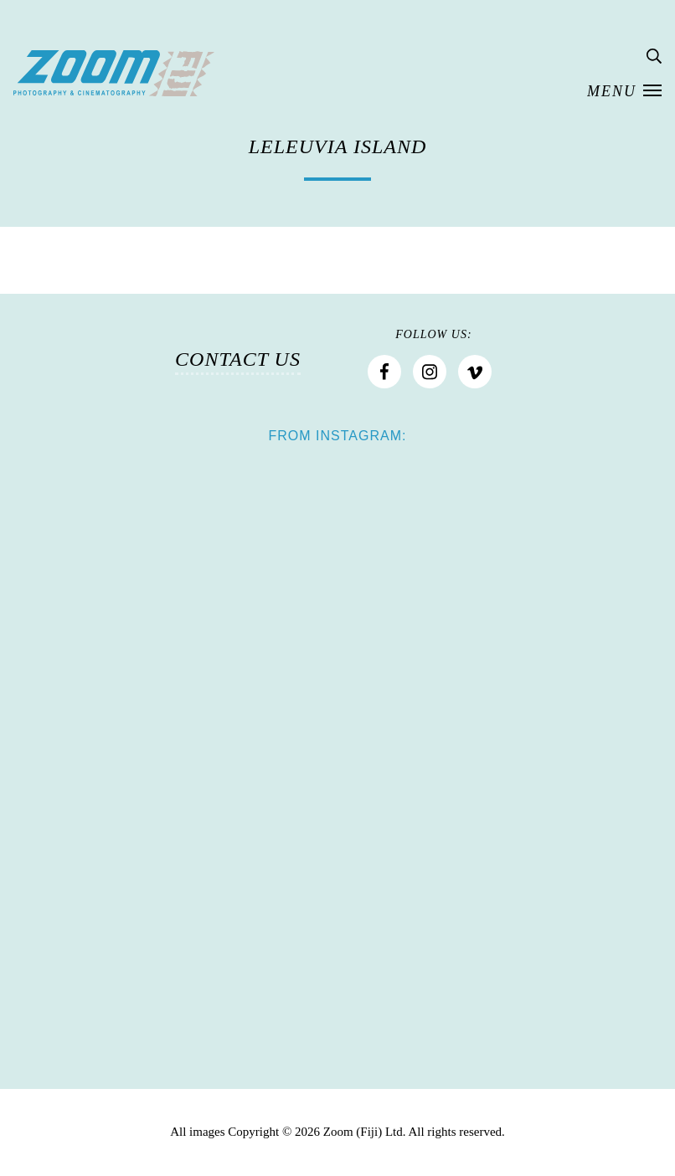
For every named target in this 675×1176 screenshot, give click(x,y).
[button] (624, 91)
